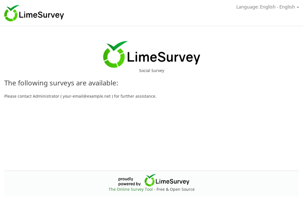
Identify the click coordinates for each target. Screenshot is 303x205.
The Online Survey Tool (131, 189)
